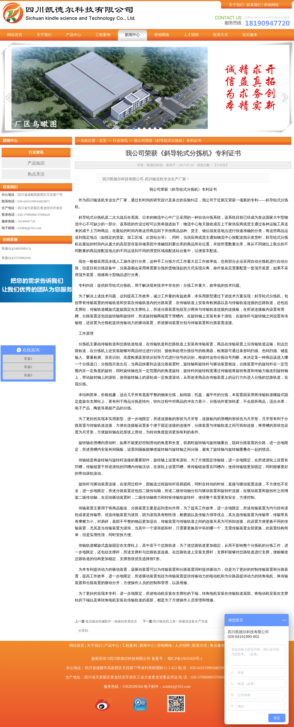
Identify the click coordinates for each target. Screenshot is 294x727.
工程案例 (102, 35)
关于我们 (236, 5)
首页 (103, 141)
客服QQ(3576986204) (16, 258)
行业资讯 (36, 152)
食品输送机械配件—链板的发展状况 (111, 621)
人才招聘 (191, 35)
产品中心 (73, 35)
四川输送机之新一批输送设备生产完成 (180, 621)
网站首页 (14, 35)
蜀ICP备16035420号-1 (184, 659)
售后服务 (249, 35)
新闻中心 (132, 35)
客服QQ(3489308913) (16, 248)
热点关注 (36, 174)
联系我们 (253, 5)
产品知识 (36, 163)
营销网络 (271, 5)
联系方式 (220, 35)
